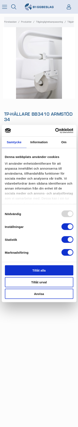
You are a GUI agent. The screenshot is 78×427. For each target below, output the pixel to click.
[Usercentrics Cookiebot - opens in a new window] (55, 130)
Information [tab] (39, 142)
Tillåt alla (39, 270)
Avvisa (39, 294)
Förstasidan (10, 22)
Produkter (26, 22)
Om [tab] (64, 142)
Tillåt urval (39, 282)
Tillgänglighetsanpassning (49, 22)
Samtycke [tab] (14, 142)
